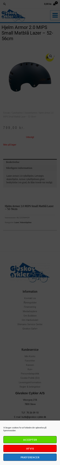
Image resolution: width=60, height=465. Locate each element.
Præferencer (30, 457)
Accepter (30, 439)
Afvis (30, 448)
